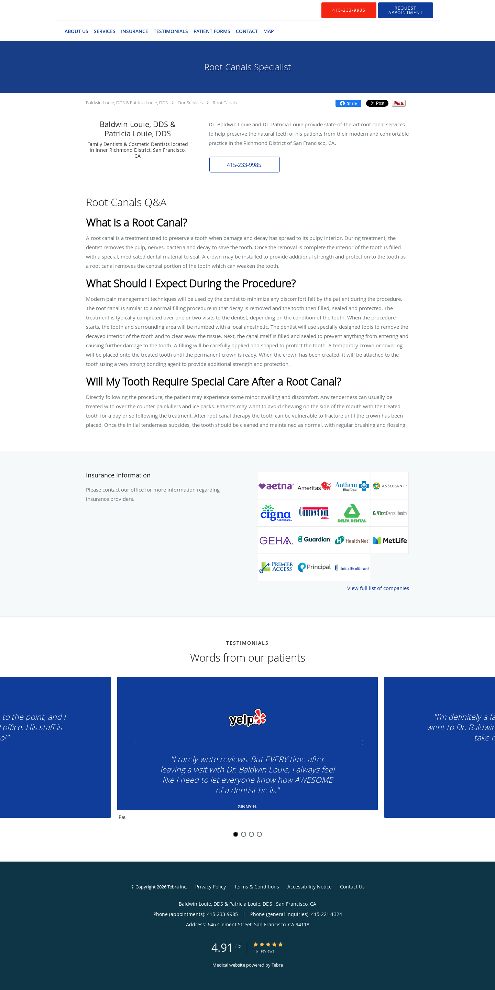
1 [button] (236, 834)
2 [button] (243, 834)
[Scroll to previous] (136, 744)
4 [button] (259, 834)
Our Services (190, 102)
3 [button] (251, 834)
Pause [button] (122, 817)
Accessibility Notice (309, 886)
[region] (247, 750)
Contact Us (352, 886)
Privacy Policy (210, 886)
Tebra (277, 965)
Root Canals (225, 102)
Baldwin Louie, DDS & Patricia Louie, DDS (127, 102)
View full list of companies (378, 587)
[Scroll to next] (359, 744)
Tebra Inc (176, 887)
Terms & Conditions (256, 886)
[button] (405, 10)
